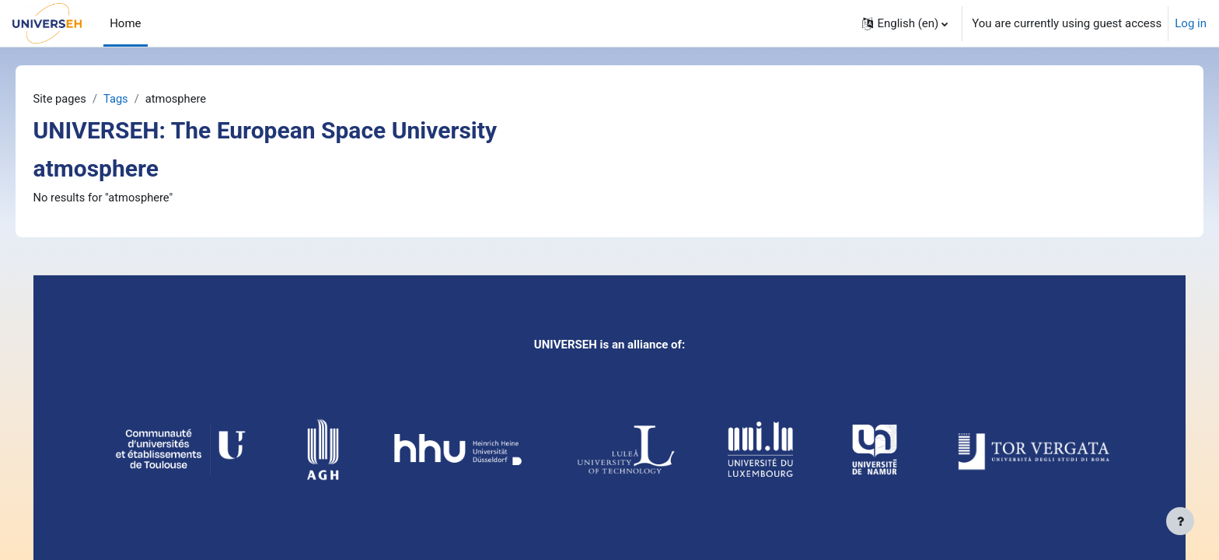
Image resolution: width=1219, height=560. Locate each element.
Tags (139, 99)
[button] (905, 23)
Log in (1191, 23)
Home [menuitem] (125, 23)
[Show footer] (1180, 521)
